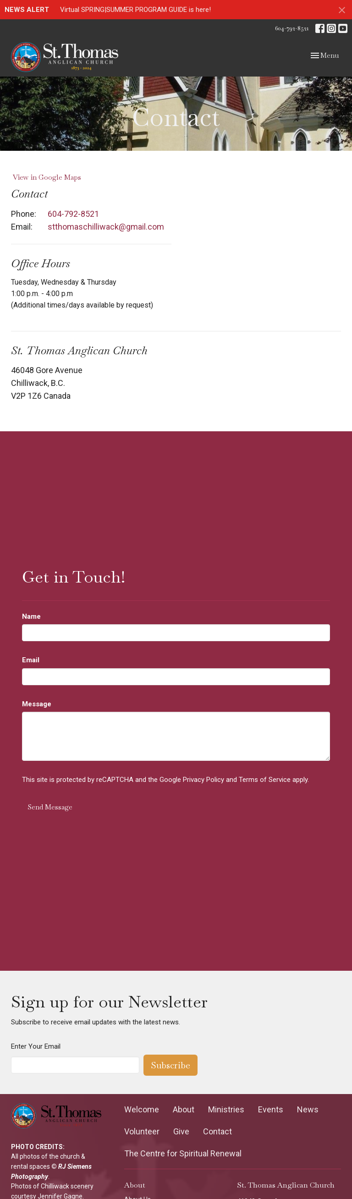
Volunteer (142, 1131)
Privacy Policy (203, 780)
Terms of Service (265, 780)
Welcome (141, 1109)
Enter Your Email (35, 1046)
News (308, 1109)
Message (36, 704)
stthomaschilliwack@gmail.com (106, 226)
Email (30, 660)
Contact (217, 1131)
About (183, 1109)
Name (31, 616)
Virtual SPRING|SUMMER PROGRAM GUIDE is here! (135, 10)
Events (270, 1109)
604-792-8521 (291, 28)
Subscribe (170, 1065)
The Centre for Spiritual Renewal (183, 1153)
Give (181, 1131)
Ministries (226, 1109)
